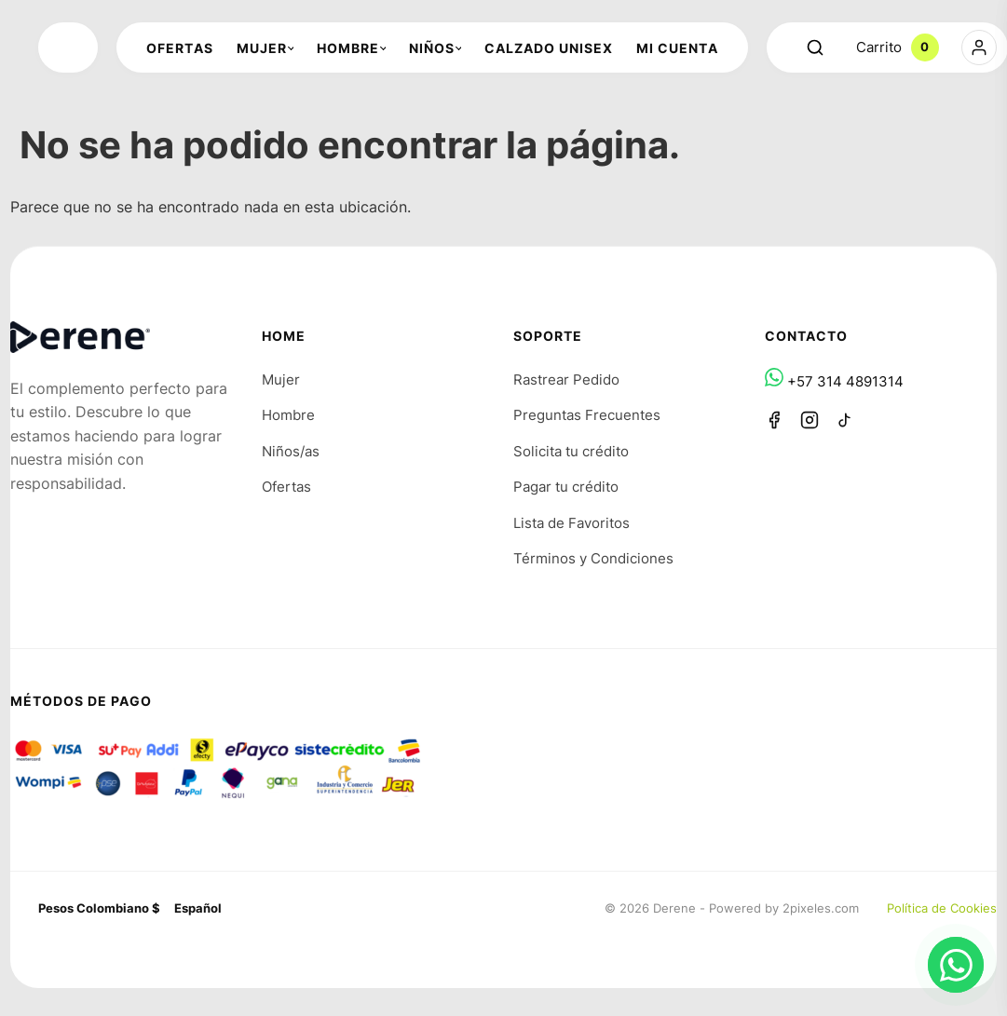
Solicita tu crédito (571, 451)
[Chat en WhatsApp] (956, 965)
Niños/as (291, 451)
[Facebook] (774, 420)
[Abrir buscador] (815, 47)
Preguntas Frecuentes (586, 415)
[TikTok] (845, 420)
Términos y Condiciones (593, 558)
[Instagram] (809, 420)
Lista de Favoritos (571, 523)
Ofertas (286, 486)
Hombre (288, 415)
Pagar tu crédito (566, 486)
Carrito (897, 47)
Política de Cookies (942, 908)
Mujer (281, 379)
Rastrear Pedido (566, 379)
